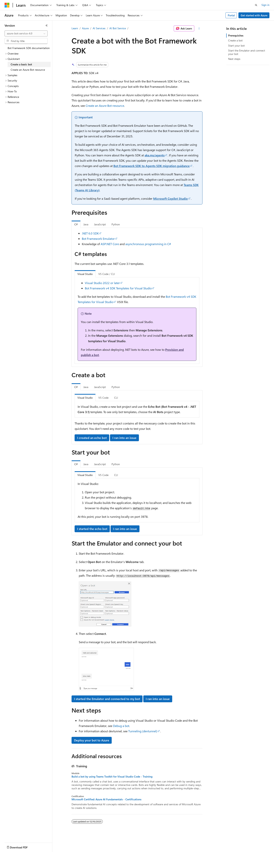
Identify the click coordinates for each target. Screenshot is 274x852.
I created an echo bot (92, 438)
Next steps (234, 59)
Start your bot (236, 45)
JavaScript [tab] (100, 224)
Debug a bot (121, 726)
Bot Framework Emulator (98, 239)
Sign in (265, 5)
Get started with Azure (254, 15)
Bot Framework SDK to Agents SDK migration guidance (151, 166)
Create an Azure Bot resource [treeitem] (28, 69)
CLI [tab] (116, 397)
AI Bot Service (117, 28)
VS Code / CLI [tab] (106, 274)
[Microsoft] (7, 5)
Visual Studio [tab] (85, 274)
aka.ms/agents (155, 155)
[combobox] (26, 33)
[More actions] (199, 28)
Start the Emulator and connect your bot (246, 52)
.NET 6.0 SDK (90, 233)
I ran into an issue (124, 438)
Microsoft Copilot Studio (170, 198)
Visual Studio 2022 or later (102, 283)
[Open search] (256, 5)
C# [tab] (76, 224)
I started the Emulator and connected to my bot (107, 699)
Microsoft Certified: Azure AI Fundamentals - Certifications (106, 799)
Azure (85, 28)
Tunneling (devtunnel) (142, 731)
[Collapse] (47, 25)
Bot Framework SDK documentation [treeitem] (29, 48)
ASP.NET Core (110, 244)
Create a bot (235, 40)
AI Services (99, 28)
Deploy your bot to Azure (91, 740)
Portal (231, 15)
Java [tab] (85, 224)
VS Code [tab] (103, 397)
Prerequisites (235, 35)
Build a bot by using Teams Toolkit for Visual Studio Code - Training (112, 776)
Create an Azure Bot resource (105, 106)
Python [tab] (116, 224)
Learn (75, 28)
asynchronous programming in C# (148, 244)
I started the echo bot (92, 529)
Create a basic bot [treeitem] (21, 64)
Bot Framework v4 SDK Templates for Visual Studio (118, 288)
